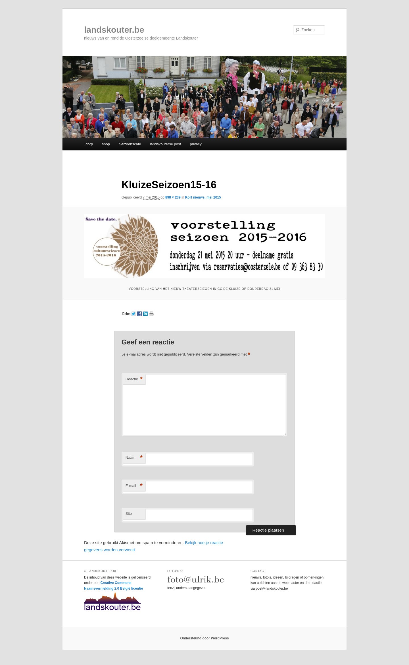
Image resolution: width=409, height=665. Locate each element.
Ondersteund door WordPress (204, 638)
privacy (196, 144)
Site (129, 513)
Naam (134, 458)
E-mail (134, 486)
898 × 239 (173, 197)
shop (106, 144)
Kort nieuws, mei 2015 (203, 197)
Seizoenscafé (130, 144)
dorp (89, 144)
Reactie (134, 379)
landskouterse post (165, 144)
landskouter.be (114, 29)
